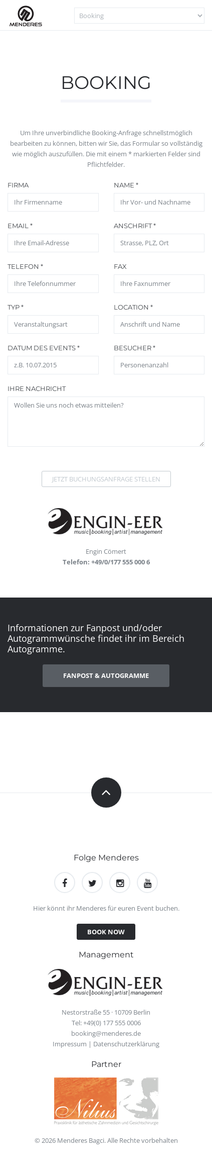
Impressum (70, 1043)
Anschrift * (135, 226)
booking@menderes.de (106, 1033)
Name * (126, 185)
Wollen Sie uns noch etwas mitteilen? (106, 422)
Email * (20, 226)
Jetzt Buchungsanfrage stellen (106, 478)
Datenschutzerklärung (126, 1043)
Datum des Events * (44, 348)
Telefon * (25, 266)
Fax (120, 266)
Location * (133, 307)
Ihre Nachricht (37, 388)
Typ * (16, 307)
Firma (18, 185)
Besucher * (134, 348)
